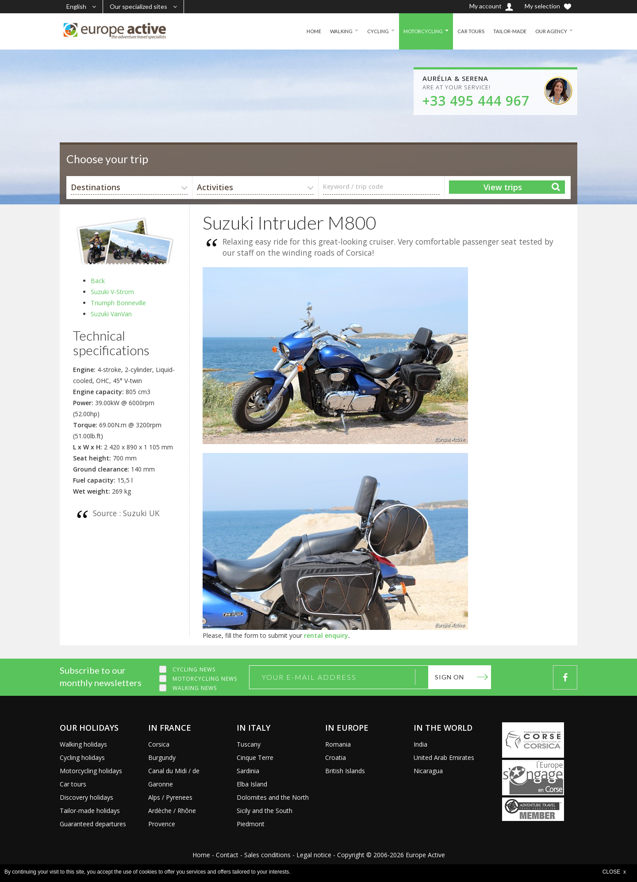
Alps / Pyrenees (170, 797)
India (420, 744)
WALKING (334, 31)
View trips (503, 187)
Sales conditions (267, 855)
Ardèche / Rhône (172, 810)
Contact (227, 855)
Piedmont (251, 824)
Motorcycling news (205, 679)
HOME (305, 31)
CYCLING (372, 31)
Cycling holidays (82, 757)
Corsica (158, 744)
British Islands (345, 771)
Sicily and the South (264, 810)
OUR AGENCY (550, 31)
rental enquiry (326, 635)
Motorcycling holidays (91, 771)
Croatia (335, 757)
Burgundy (162, 757)
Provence (161, 824)
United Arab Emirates (444, 757)
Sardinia (248, 771)
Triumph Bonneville (118, 303)
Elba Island (252, 784)
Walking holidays (83, 744)
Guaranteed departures (93, 824)
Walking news (195, 688)
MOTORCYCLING (418, 31)
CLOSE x (614, 872)
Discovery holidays (86, 797)
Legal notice (313, 855)
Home (201, 855)
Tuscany (249, 744)
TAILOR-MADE (507, 31)
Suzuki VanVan (111, 314)
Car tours (73, 784)
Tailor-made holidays (90, 810)
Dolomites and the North (273, 797)
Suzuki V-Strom (112, 292)
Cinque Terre (255, 757)
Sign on (449, 677)
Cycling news (194, 669)
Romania (338, 744)
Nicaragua (428, 771)
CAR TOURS (467, 31)
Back (98, 280)
